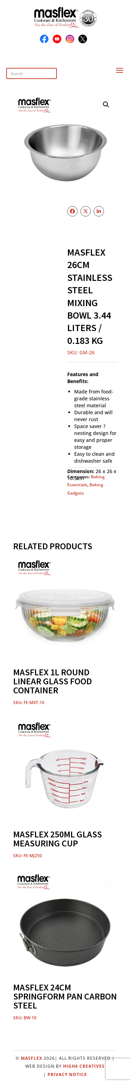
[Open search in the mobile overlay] (46, 66)
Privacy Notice (67, 1074)
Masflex (31, 1058)
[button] (106, 104)
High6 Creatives (84, 1066)
